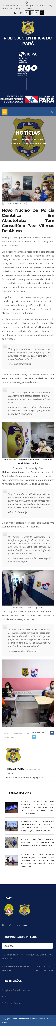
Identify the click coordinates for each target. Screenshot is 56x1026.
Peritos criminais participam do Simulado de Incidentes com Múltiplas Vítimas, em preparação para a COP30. (37, 826)
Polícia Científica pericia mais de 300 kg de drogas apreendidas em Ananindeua (37, 842)
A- (37, 12)
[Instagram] (10, 925)
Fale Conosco (22, 925)
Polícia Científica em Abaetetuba (16, 735)
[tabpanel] (28, 693)
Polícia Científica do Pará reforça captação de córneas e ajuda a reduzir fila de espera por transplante (37, 807)
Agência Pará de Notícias (17, 989)
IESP (6, 996)
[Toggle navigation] (4, 112)
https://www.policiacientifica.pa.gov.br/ (25, 777)
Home (16, 139)
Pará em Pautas (12, 1002)
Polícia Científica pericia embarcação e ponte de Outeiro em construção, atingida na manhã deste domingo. (37, 860)
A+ (27, 12)
